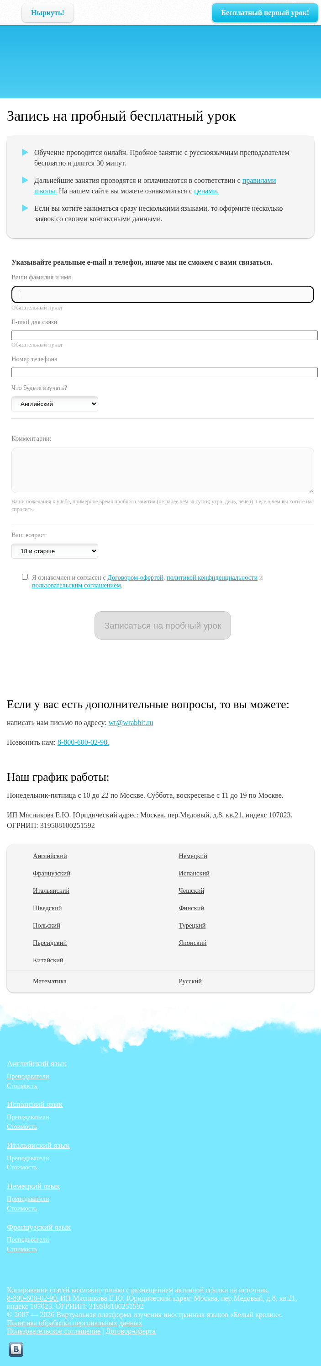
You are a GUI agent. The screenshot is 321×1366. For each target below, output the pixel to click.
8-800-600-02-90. (83, 742)
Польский (46, 925)
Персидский (50, 942)
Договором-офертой (135, 577)
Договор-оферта (130, 1331)
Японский (193, 942)
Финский (192, 908)
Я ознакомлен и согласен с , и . (147, 581)
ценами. (206, 191)
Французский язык (39, 1227)
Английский (50, 855)
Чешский (192, 890)
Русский (190, 981)
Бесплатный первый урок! (265, 12)
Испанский (194, 873)
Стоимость (22, 1085)
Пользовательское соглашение (53, 1331)
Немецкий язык (33, 1185)
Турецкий (192, 925)
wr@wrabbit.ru (131, 722)
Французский (51, 873)
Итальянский (51, 890)
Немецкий (193, 855)
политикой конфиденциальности (212, 577)
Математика (50, 981)
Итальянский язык (38, 1145)
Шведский (47, 908)
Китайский (48, 960)
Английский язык (37, 1063)
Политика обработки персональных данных (74, 1323)
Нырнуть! (47, 12)
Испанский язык (35, 1104)
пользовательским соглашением (76, 585)
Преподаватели (28, 1076)
